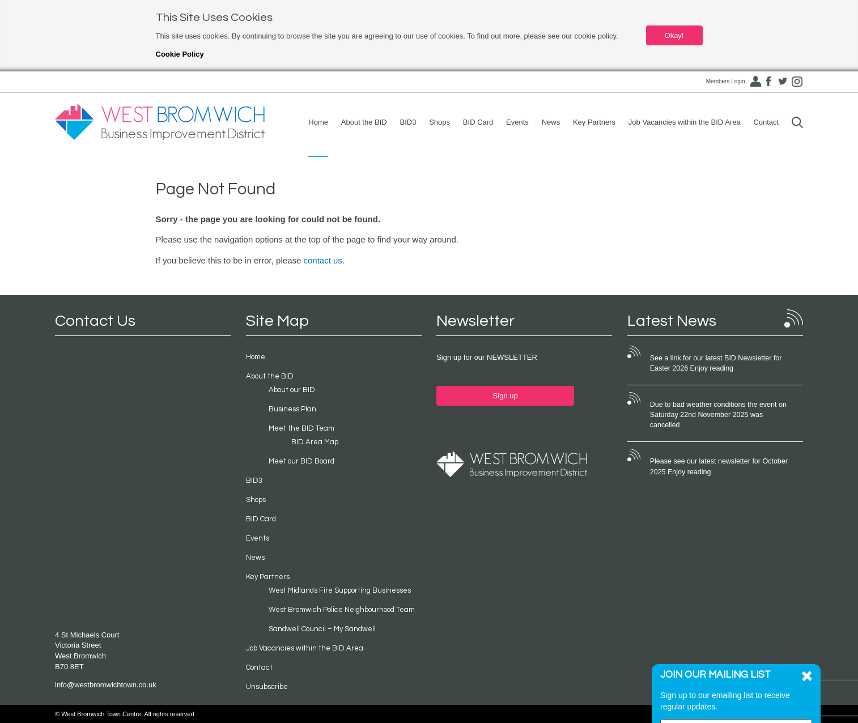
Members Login (725, 81)
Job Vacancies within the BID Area (684, 122)
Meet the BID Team (301, 428)
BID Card (478, 122)
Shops (439, 122)
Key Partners (594, 122)
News (551, 122)
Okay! (674, 35)
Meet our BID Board (301, 461)
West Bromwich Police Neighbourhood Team (342, 610)
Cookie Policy (180, 54)
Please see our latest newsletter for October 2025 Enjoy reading (719, 466)
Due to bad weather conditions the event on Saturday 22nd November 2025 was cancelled (718, 415)
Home (318, 122)
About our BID (292, 390)
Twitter (782, 81)
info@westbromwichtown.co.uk (105, 685)
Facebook (768, 81)
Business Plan (292, 409)
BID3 (408, 122)
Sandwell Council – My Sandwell (322, 629)
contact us (322, 260)
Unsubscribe (267, 687)
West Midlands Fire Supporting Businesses (340, 590)
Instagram (797, 81)
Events (517, 122)
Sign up (505, 396)
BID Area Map (314, 442)
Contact (766, 122)
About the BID (364, 122)
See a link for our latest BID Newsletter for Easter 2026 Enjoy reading (716, 363)
